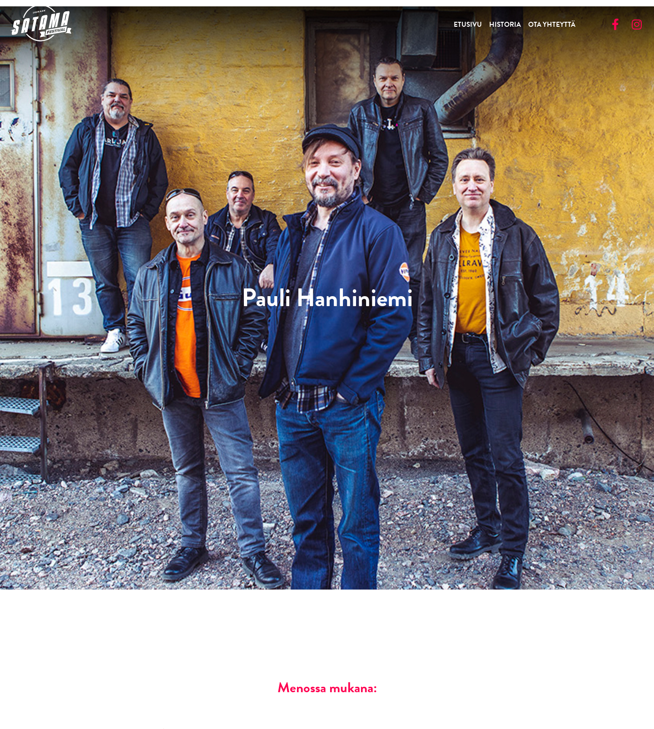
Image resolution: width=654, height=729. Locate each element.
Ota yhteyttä (551, 25)
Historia (505, 25)
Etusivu (468, 25)
